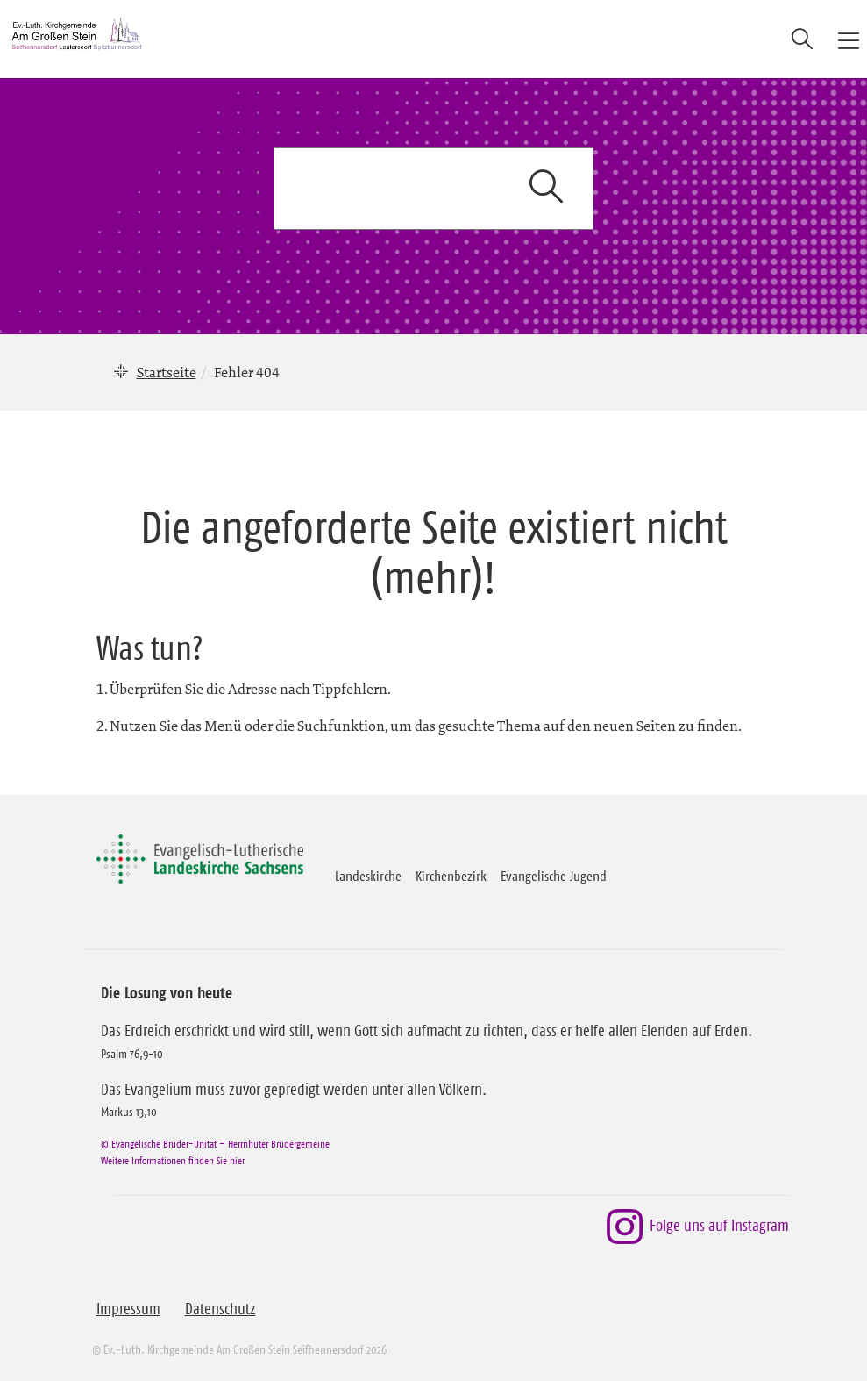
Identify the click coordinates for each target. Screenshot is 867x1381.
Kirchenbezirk (451, 875)
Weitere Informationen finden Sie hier (173, 1160)
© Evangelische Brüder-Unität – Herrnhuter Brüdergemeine (215, 1143)
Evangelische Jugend (554, 875)
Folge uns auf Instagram (697, 1226)
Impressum (128, 1309)
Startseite (166, 372)
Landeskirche (368, 875)
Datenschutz (220, 1309)
